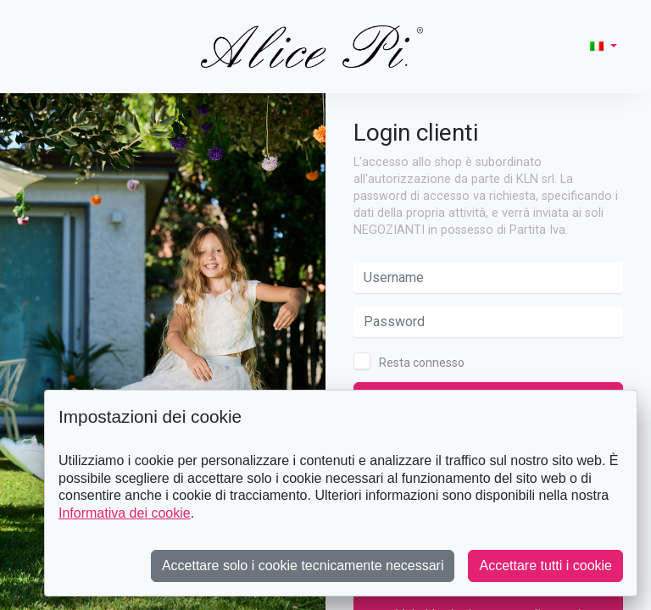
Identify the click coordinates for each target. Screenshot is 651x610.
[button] (603, 46)
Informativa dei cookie (124, 513)
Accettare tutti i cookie (545, 565)
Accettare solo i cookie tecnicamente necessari (303, 565)
